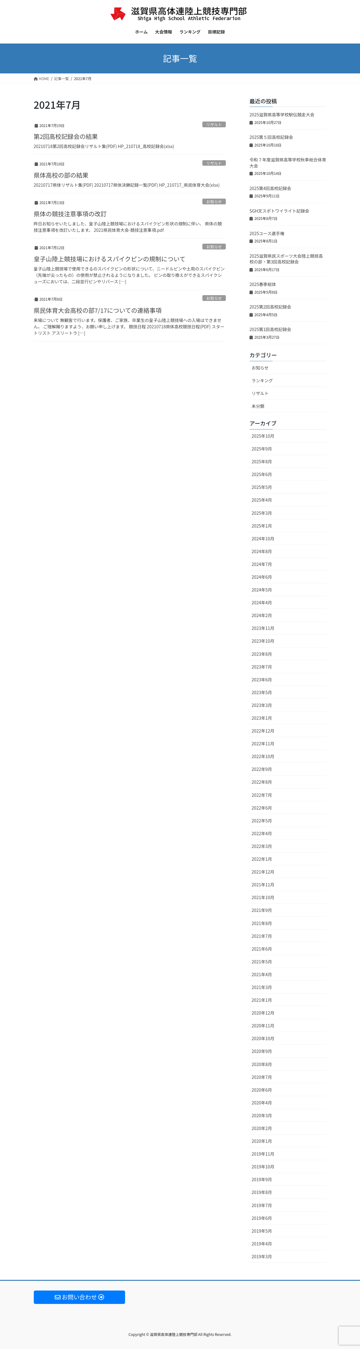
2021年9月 (262, 910)
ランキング (262, 380)
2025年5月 (262, 487)
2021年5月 (262, 962)
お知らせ (214, 201)
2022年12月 (263, 731)
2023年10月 (263, 641)
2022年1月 (262, 859)
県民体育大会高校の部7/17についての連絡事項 (98, 310)
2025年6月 (262, 474)
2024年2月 (262, 615)
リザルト (214, 124)
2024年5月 (262, 590)
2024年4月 (262, 602)
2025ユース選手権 (267, 233)
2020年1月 (262, 1141)
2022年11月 (263, 743)
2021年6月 (262, 949)
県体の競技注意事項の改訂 (70, 213)
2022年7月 (262, 795)
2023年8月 (262, 654)
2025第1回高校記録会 (270, 329)
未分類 (258, 406)
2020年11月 (263, 1025)
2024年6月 (262, 577)
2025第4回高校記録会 (270, 188)
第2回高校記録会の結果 (66, 136)
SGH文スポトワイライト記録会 (279, 211)
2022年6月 (262, 808)
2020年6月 (262, 1090)
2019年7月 (262, 1205)
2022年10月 (263, 756)
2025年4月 (262, 500)
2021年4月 (262, 974)
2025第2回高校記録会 (270, 307)
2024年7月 (262, 564)
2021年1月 (262, 1000)
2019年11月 (263, 1154)
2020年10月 (263, 1038)
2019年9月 (262, 1179)
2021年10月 (263, 897)
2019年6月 (262, 1218)
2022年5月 (262, 821)
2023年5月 (262, 692)
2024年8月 (262, 551)
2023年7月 (262, 667)
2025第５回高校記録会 (271, 137)
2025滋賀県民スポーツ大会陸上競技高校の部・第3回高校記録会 (286, 259)
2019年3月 (262, 1256)
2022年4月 (262, 833)
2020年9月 (262, 1051)
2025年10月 (263, 436)
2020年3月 (262, 1115)
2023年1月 (262, 718)
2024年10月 (263, 538)
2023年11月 (263, 628)
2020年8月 (262, 1064)
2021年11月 (263, 884)
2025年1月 (262, 526)
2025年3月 (262, 513)
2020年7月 (262, 1077)
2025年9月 (262, 449)
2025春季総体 (263, 284)
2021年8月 (262, 923)
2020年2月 (262, 1128)
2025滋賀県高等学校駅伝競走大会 (282, 114)
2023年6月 (262, 679)
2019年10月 (263, 1167)
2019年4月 (262, 1244)
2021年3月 (262, 987)
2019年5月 (262, 1231)
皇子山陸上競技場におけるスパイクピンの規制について (110, 258)
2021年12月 (263, 872)
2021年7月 (262, 936)
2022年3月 (262, 846)
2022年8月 (262, 782)
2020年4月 (262, 1103)
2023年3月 (262, 705)
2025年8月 (262, 461)
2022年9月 (262, 769)
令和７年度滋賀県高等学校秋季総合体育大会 (288, 163)
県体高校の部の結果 (61, 175)
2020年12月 (263, 1013)
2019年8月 (262, 1192)
